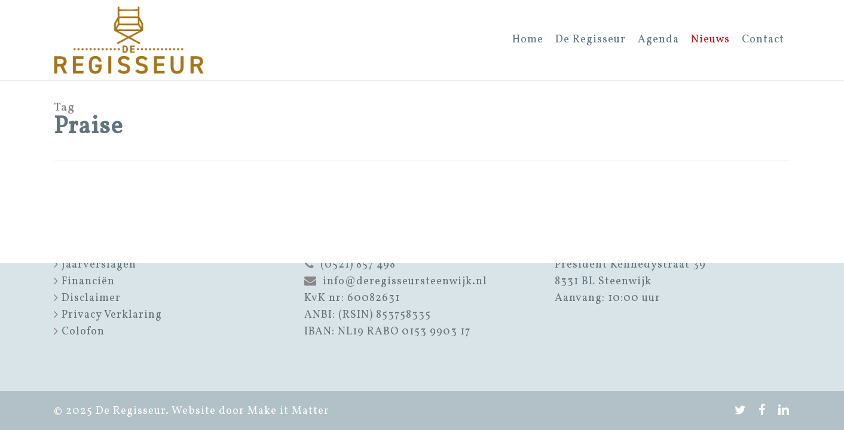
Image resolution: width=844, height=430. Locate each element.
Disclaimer (91, 298)
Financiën (88, 281)
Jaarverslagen (99, 264)
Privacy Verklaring (112, 315)
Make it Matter (288, 411)
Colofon (83, 331)
